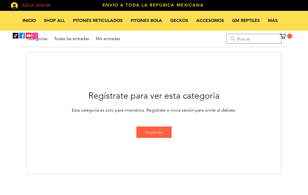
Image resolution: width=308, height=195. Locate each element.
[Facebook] (22, 35)
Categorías (37, 38)
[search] (253, 39)
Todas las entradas (71, 38)
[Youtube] (28, 35)
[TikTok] (15, 35)
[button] (286, 36)
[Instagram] (35, 35)
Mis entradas (108, 38)
